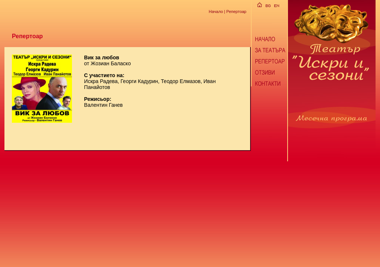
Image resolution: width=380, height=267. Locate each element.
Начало (216, 11)
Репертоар (236, 11)
